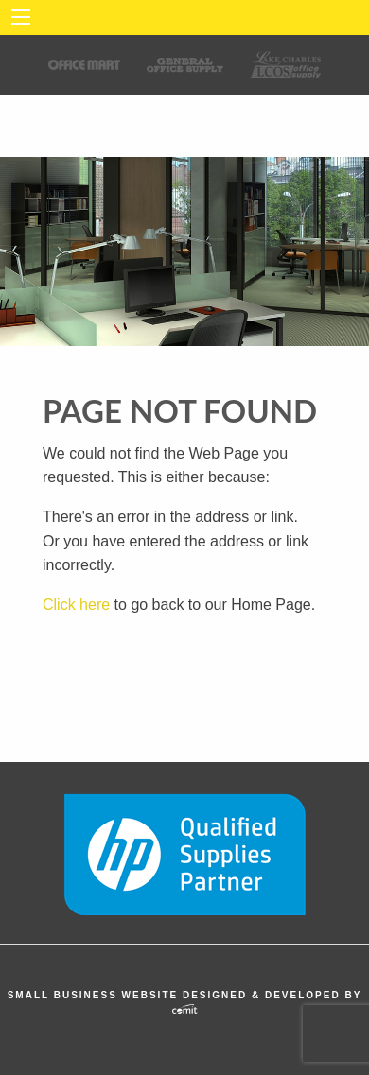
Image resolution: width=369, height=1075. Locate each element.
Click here (76, 605)
